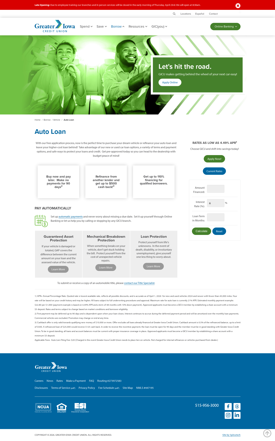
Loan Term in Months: (198, 218)
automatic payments (71, 216)
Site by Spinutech (231, 435)
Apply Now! (216, 159)
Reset (219, 231)
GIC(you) (159, 26)
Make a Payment (76, 381)
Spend (86, 26)
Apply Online (171, 83)
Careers (39, 381)
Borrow (117, 26)
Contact (213, 13)
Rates (59, 381)
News (50, 381)
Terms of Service (60, 388)
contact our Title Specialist (139, 283)
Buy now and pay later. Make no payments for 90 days (58, 182)
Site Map (128, 388)
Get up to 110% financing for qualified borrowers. (154, 180)
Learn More (58, 269)
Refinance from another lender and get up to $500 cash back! (106, 182)
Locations (186, 13)
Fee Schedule (106, 388)
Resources (138, 26)
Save (102, 26)
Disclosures (41, 388)
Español (199, 13)
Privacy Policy (87, 388)
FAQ (91, 381)
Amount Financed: (199, 190)
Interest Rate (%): (199, 204)
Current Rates (214, 171)
